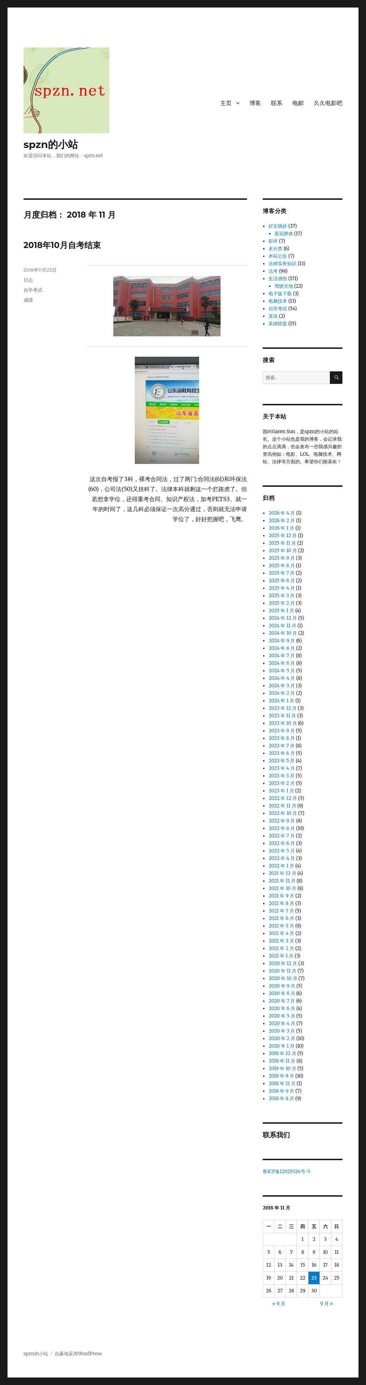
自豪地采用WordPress (78, 1354)
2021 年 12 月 (282, 873)
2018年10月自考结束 (62, 245)
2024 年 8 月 (281, 648)
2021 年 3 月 (281, 941)
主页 (226, 103)
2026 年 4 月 (281, 513)
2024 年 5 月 (281, 671)
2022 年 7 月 (281, 836)
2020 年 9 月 (281, 986)
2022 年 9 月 (281, 821)
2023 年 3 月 (281, 776)
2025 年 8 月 (281, 566)
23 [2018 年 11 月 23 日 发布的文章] (314, 1278)
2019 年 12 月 (282, 1053)
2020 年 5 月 (281, 1016)
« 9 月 (278, 1304)
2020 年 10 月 (282, 978)
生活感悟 (277, 279)
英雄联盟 (277, 324)
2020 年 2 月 (281, 1038)
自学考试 (33, 290)
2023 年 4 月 (281, 768)
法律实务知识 (282, 264)
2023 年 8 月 (281, 738)
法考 (273, 271)
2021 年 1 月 (280, 956)
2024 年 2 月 (281, 693)
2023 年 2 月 (281, 783)
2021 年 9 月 (281, 896)
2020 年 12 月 (282, 963)
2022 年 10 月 (282, 813)
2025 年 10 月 (282, 551)
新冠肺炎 (283, 234)
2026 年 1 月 (281, 528)
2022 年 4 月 (281, 858)
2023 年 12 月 (282, 708)
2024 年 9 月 (281, 641)
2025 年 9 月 (281, 558)
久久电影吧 (328, 103)
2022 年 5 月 (281, 851)
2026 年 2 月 (281, 521)
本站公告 (277, 256)
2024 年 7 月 (281, 656)
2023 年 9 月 (281, 731)
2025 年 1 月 (281, 611)
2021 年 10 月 (282, 888)
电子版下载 (280, 294)
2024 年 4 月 (281, 678)
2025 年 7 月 (281, 573)
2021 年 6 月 (281, 918)
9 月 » (326, 1304)
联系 (276, 103)
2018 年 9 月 (281, 1091)
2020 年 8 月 (281, 993)
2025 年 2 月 (281, 603)
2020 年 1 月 (281, 1046)
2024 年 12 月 (282, 618)
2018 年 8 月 (281, 1098)
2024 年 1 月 (281, 701)
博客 (255, 103)
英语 (273, 316)
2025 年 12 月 (282, 536)
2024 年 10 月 (282, 633)
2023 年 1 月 (281, 791)
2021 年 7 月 (281, 911)
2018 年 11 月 (281, 1083)
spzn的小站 (51, 144)
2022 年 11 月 (282, 806)
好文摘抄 (277, 226)
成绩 (28, 300)
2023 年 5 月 (281, 761)
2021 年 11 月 (281, 881)
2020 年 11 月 (282, 971)
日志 (28, 280)
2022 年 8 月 (281, 828)
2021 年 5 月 (281, 926)
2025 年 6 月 (281, 581)
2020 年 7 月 (281, 1001)
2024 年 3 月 (281, 686)
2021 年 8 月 (281, 903)
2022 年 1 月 (281, 866)
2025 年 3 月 (281, 596)
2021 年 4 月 (281, 933)
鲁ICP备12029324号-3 (287, 1171)
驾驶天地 (283, 286)
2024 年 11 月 (282, 626)
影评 (273, 241)
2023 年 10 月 (282, 723)
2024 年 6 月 (281, 663)
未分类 (275, 249)
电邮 (298, 103)
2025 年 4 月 (281, 588)
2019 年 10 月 (282, 1068)
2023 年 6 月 (281, 753)
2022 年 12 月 (282, 798)
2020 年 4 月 (281, 1023)
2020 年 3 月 (281, 1031)
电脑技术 (277, 301)
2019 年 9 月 (281, 1076)
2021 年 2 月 (281, 948)
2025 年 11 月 (282, 543)
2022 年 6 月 (281, 843)
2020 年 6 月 (281, 1008)
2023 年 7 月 (281, 746)
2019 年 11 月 (281, 1061)
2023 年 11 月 (282, 716)
